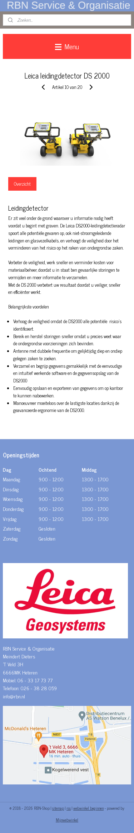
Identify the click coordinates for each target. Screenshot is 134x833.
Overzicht (22, 183)
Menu (67, 46)
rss (68, 808)
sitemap (58, 808)
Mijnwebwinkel (67, 820)
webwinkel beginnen (88, 808)
